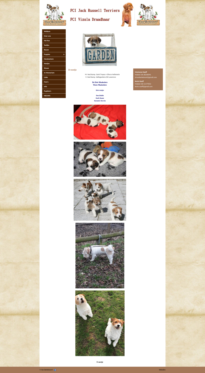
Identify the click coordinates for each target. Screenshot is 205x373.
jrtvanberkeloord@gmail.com (146, 77)
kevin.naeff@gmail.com (144, 86)
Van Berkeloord (47, 370)
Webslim (162, 370)
